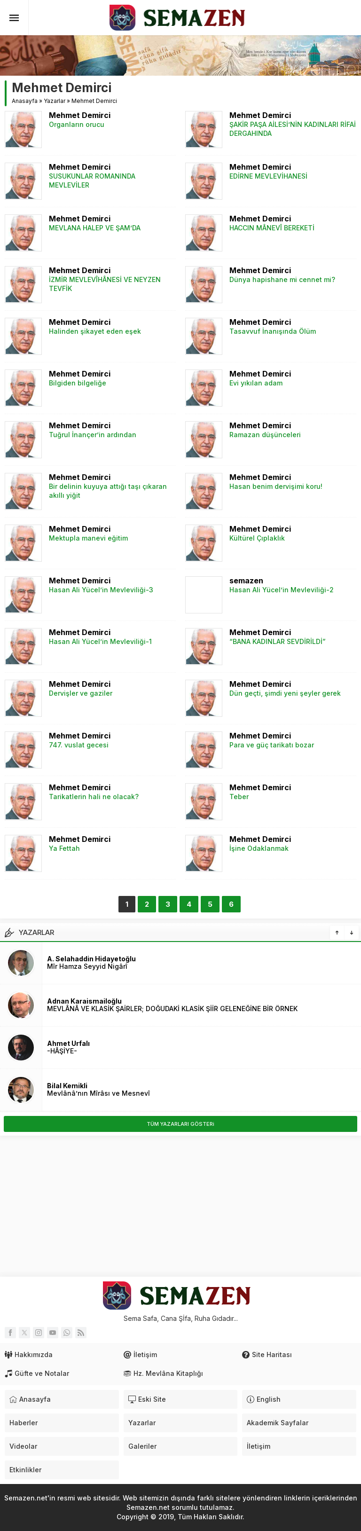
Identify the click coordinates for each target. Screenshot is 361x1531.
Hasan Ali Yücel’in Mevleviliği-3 (101, 590)
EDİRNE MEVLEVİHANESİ (268, 176)
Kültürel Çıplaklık (257, 538)
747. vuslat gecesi (79, 745)
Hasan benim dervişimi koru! (275, 486)
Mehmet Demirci (79, 115)
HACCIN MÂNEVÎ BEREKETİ (271, 228)
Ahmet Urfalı (68, 1043)
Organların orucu (76, 124)
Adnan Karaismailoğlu (84, 1001)
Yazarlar (54, 100)
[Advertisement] (180, 1206)
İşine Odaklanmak (259, 848)
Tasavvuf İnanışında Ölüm (272, 331)
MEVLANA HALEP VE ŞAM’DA (95, 228)
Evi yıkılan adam (256, 383)
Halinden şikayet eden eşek (95, 331)
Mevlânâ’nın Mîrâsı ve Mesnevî (98, 1093)
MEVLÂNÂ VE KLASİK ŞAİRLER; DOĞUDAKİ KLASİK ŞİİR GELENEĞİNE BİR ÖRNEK (172, 1009)
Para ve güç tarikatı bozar (271, 745)
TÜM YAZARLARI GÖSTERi (180, 1124)
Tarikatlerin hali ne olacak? (94, 797)
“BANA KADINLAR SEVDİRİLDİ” (277, 641)
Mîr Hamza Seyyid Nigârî (87, 966)
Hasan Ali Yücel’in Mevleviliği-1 (100, 641)
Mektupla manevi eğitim (88, 538)
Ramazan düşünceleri (265, 435)
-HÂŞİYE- (62, 1051)
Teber (239, 797)
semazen (246, 580)
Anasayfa (25, 100)
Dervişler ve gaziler (80, 693)
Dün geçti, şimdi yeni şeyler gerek (285, 693)
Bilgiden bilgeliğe (77, 383)
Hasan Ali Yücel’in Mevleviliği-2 (281, 590)
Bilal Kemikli (67, 1086)
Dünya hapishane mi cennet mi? (282, 279)
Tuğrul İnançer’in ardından (92, 435)
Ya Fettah (64, 848)
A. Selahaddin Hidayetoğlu (91, 959)
